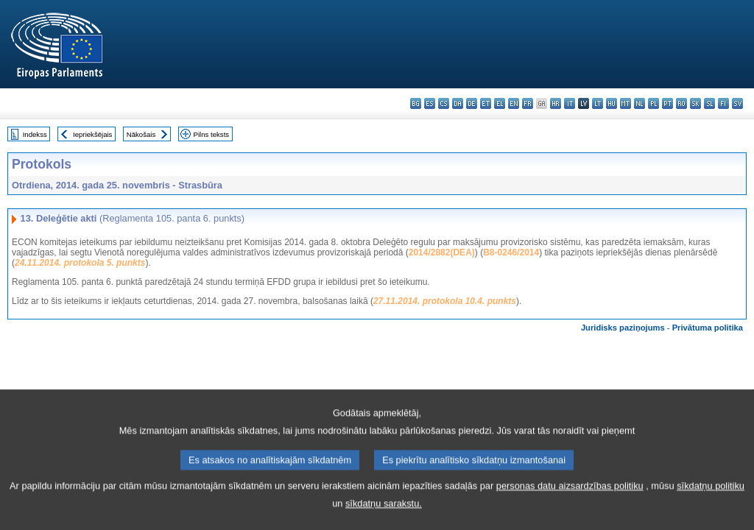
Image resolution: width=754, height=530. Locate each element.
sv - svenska (737, 103)
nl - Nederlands (639, 103)
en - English (513, 103)
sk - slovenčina (695, 103)
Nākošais (141, 134)
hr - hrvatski (555, 103)
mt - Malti (625, 103)
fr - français (527, 103)
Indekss (35, 134)
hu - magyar (611, 103)
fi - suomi (723, 103)
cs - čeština (443, 103)
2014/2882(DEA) (442, 252)
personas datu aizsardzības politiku (570, 511)
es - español (429, 103)
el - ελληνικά (499, 103)
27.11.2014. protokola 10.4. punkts (444, 301)
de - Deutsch (471, 103)
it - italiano (569, 103)
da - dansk (457, 103)
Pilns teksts (212, 134)
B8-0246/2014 (511, 252)
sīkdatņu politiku (710, 511)
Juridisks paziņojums (623, 327)
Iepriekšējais (92, 134)
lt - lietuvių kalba (597, 103)
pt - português (667, 103)
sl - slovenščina (709, 103)
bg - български (415, 103)
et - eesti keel (485, 103)
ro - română (681, 103)
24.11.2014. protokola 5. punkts (80, 263)
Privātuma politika (707, 327)
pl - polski (653, 103)
